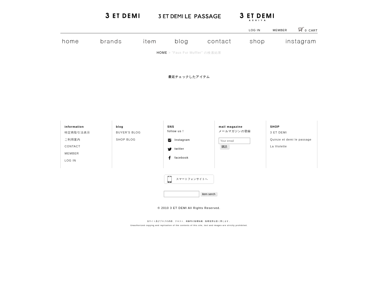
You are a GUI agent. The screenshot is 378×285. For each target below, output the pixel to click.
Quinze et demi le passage (291, 139)
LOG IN (254, 30)
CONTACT (72, 146)
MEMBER (280, 30)
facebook (178, 157)
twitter (175, 148)
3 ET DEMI (278, 132)
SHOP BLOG (126, 139)
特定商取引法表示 (77, 132)
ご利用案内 (73, 139)
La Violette (278, 146)
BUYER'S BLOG (128, 132)
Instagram (178, 139)
